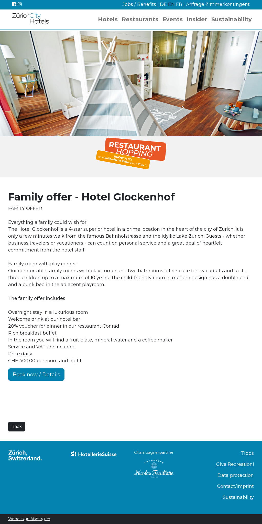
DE (164, 4)
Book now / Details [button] (36, 374)
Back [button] (17, 426)
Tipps (247, 453)
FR (179, 4)
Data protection (235, 475)
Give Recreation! (235, 464)
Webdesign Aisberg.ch (29, 519)
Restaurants (140, 19)
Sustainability (231, 19)
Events (172, 19)
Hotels (108, 19)
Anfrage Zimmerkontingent (218, 4)
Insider (197, 19)
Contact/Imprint (235, 486)
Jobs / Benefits (139, 4)
